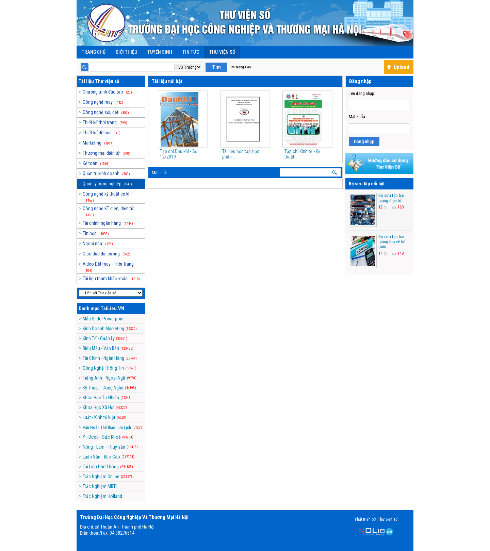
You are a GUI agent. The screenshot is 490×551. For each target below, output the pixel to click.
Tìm (216, 67)
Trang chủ (93, 52)
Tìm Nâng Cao (240, 67)
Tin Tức (190, 52)
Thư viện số (222, 52)
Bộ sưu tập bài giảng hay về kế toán (391, 241)
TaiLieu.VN (112, 308)
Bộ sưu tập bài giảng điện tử (391, 198)
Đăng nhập (364, 141)
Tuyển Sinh (159, 52)
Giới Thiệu (126, 52)
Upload (397, 67)
